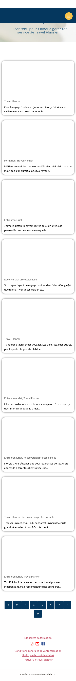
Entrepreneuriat (13, 219)
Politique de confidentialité (38, 655)
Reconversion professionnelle (20, 279)
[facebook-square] (43, 644)
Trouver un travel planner (38, 659)
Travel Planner (12, 101)
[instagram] (32, 644)
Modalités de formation (38, 637)
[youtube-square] (38, 644)
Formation (9, 160)
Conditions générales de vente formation (38, 650)
